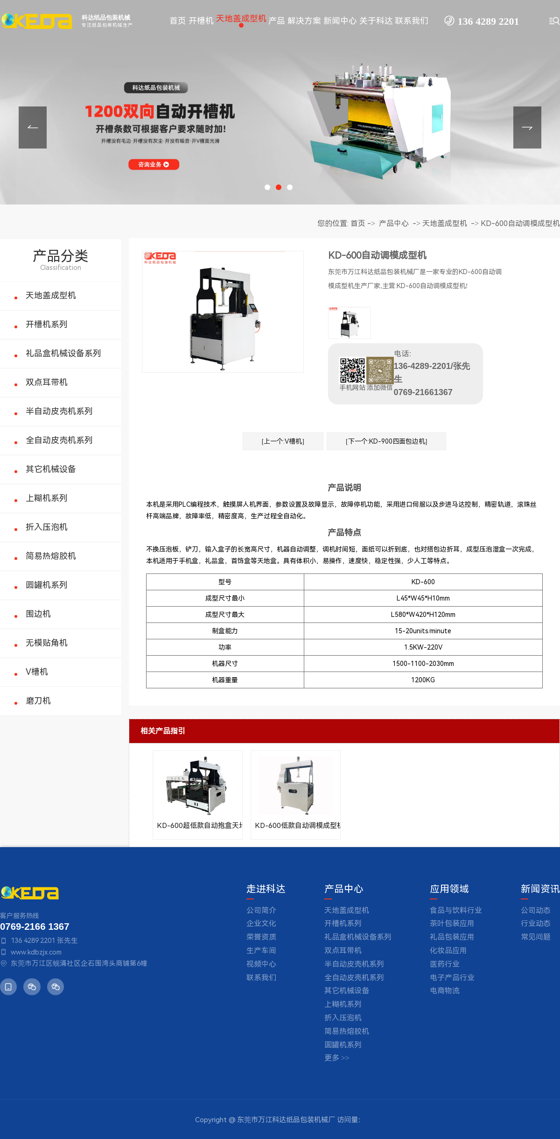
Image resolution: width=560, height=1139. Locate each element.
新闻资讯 (540, 889)
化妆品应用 (448, 950)
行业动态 (536, 923)
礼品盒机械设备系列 (63, 353)
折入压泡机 (47, 527)
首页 (357, 223)
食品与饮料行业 (456, 910)
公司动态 (536, 910)
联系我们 (261, 977)
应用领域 (449, 889)
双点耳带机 (47, 382)
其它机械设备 (51, 469)
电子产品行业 (452, 977)
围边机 (38, 614)
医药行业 (445, 964)
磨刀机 (38, 701)
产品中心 (394, 223)
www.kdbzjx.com (36, 952)
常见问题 (536, 937)
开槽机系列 (47, 324)
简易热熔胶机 (51, 556)
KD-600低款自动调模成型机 (295, 825)
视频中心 (261, 964)
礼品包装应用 (452, 937)
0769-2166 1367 (34, 926)
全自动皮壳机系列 (59, 440)
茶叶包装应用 (452, 923)
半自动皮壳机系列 (59, 411)
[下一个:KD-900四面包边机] (386, 441)
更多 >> (337, 1058)
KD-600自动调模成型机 (520, 223)
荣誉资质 (261, 937)
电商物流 (445, 990)
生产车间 (261, 950)
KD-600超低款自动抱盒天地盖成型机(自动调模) (197, 825)
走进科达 (266, 889)
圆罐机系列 (47, 585)
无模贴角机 (47, 643)
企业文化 (261, 923)
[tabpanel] (280, 102)
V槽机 (37, 672)
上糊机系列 (47, 498)
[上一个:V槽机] (283, 441)
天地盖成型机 (51, 295)
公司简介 (261, 910)
